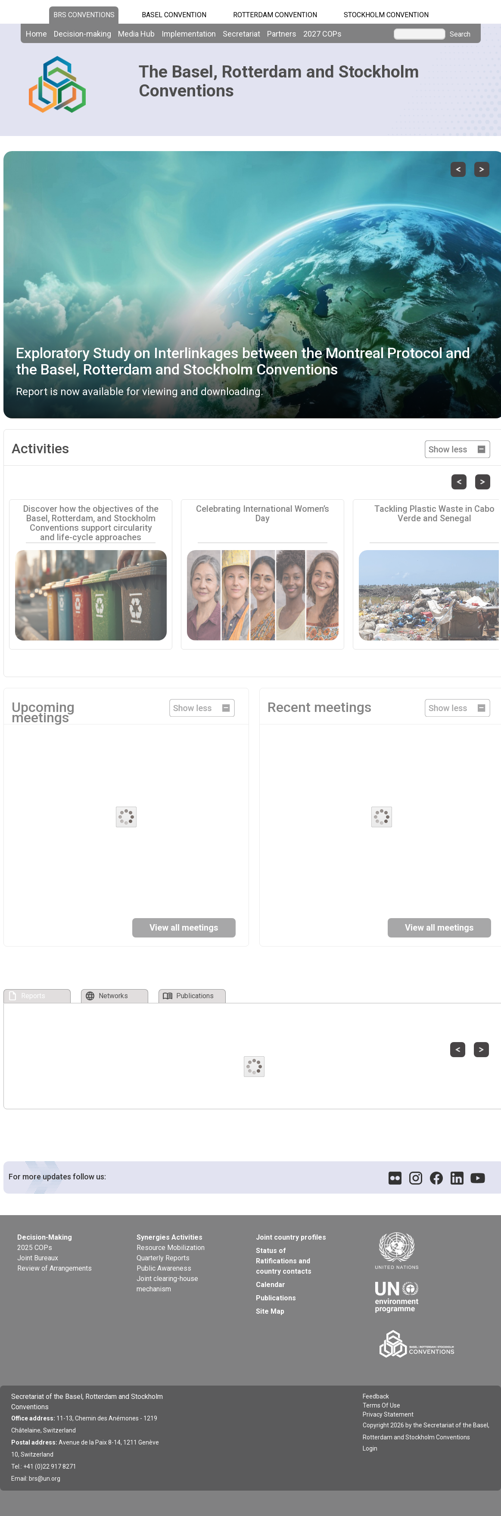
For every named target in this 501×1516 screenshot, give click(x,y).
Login (370, 1448)
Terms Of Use (381, 1405)
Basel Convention (174, 15)
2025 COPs (34, 1248)
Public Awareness (164, 1268)
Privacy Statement (388, 1414)
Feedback (376, 1396)
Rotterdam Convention (275, 15)
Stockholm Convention (386, 15)
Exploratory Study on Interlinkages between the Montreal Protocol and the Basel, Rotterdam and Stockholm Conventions (243, 360)
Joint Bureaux (37, 1258)
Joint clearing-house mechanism (167, 1284)
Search (460, 34)
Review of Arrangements (54, 1268)
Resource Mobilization (171, 1248)
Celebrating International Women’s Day (262, 513)
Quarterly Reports (163, 1258)
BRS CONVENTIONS (84, 15)
